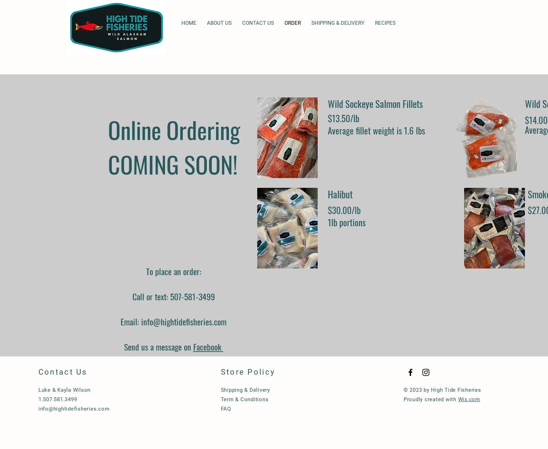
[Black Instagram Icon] (426, 372)
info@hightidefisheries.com (183, 321)
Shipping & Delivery (245, 390)
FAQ (226, 409)
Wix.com (469, 399)
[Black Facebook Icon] (410, 372)
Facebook (208, 346)
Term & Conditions (245, 399)
